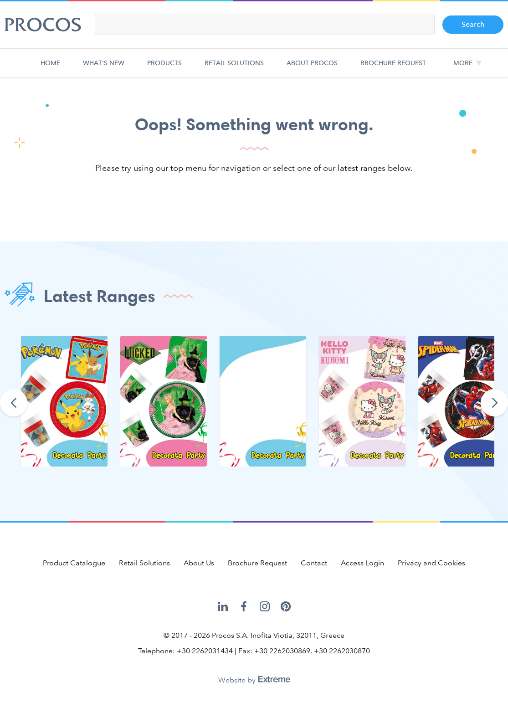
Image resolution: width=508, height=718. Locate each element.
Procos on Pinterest (285, 606)
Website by (254, 680)
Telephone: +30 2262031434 (185, 650)
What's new (103, 68)
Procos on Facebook (243, 606)
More (462, 63)
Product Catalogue (74, 563)
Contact (314, 563)
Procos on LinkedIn (222, 606)
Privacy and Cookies (431, 563)
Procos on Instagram (264, 606)
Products (164, 68)
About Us (199, 563)
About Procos (312, 68)
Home (52, 68)
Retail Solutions (234, 68)
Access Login (362, 563)
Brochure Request (393, 68)
